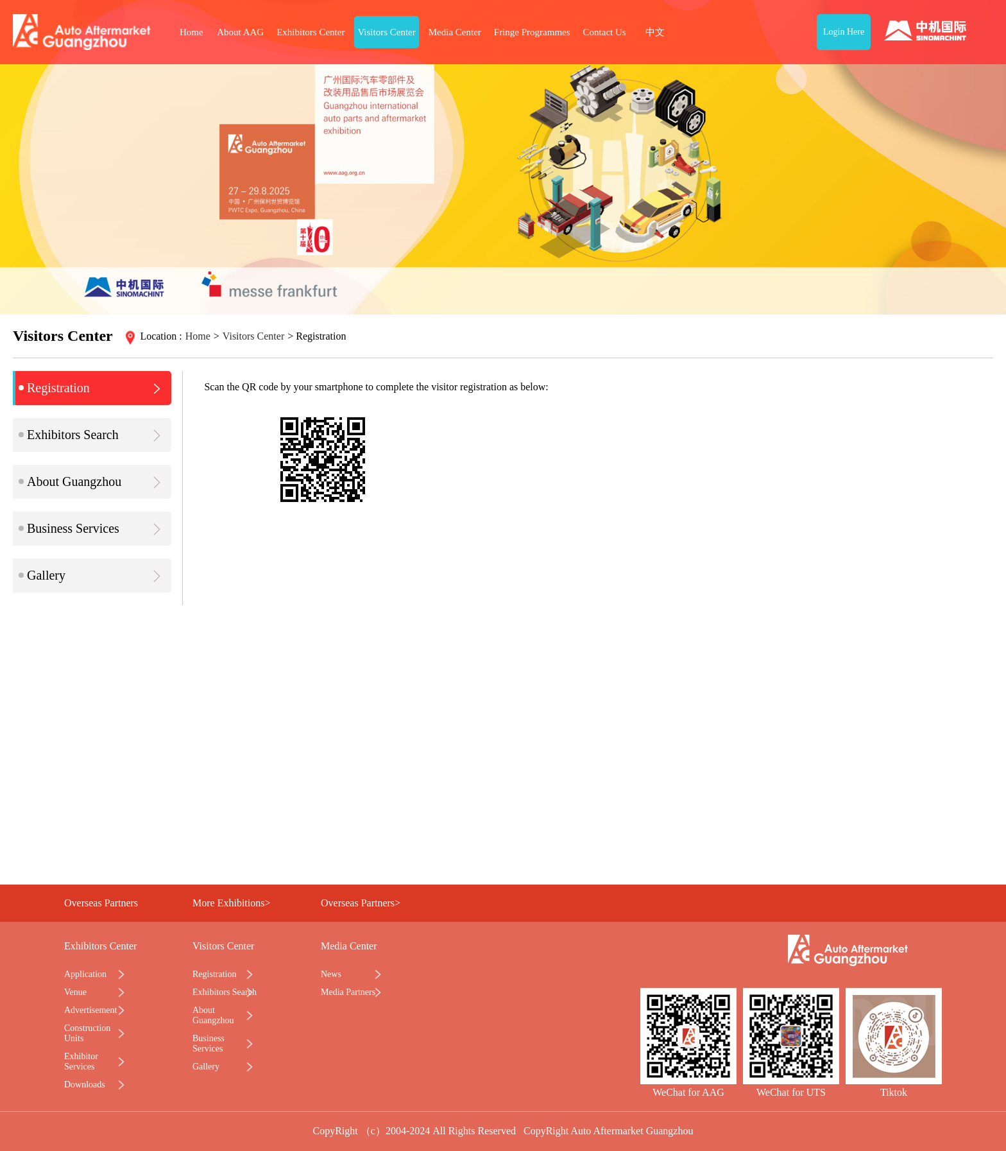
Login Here (843, 32)
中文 (655, 32)
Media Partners (348, 992)
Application (85, 974)
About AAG (240, 32)
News (331, 974)
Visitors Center (386, 32)
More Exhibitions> (231, 902)
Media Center (455, 32)
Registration (92, 388)
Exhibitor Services (81, 1061)
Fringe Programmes (532, 32)
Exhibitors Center (311, 32)
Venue (75, 992)
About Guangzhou (92, 481)
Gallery (92, 575)
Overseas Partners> (360, 902)
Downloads (84, 1084)
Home (191, 32)
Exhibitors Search (92, 435)
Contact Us (604, 32)
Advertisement (90, 1010)
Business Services (92, 528)
